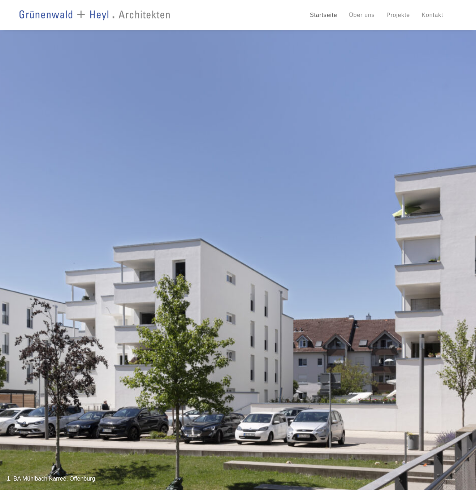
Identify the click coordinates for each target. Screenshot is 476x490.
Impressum (444, 431)
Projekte (398, 15)
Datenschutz (413, 431)
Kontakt (432, 15)
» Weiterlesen (37, 356)
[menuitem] (326, 15)
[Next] (458, 145)
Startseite (323, 15)
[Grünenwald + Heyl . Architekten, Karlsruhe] (94, 15)
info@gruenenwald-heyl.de (66, 473)
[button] (215, 250)
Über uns (362, 15)
